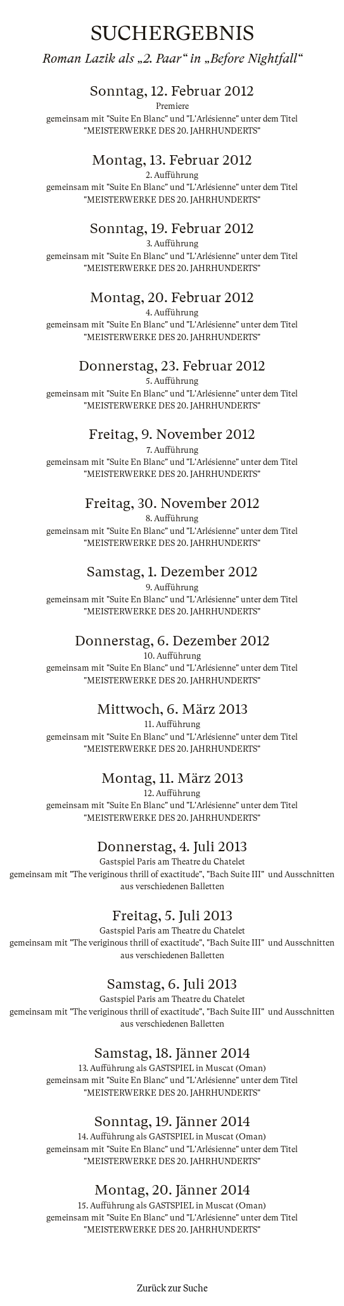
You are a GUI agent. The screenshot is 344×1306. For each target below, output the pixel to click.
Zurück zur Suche (172, 1288)
